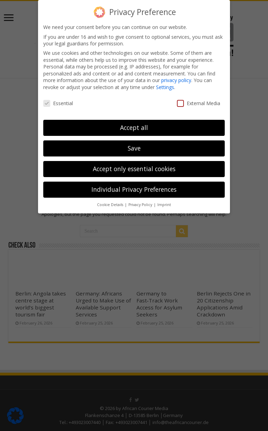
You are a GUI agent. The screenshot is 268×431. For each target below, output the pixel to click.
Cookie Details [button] (110, 204)
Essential (58, 103)
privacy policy (176, 80)
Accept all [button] (134, 127)
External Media (198, 103)
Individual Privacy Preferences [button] (134, 189)
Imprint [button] (164, 204)
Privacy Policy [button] (140, 204)
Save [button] (134, 148)
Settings (165, 87)
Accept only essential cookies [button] (134, 169)
